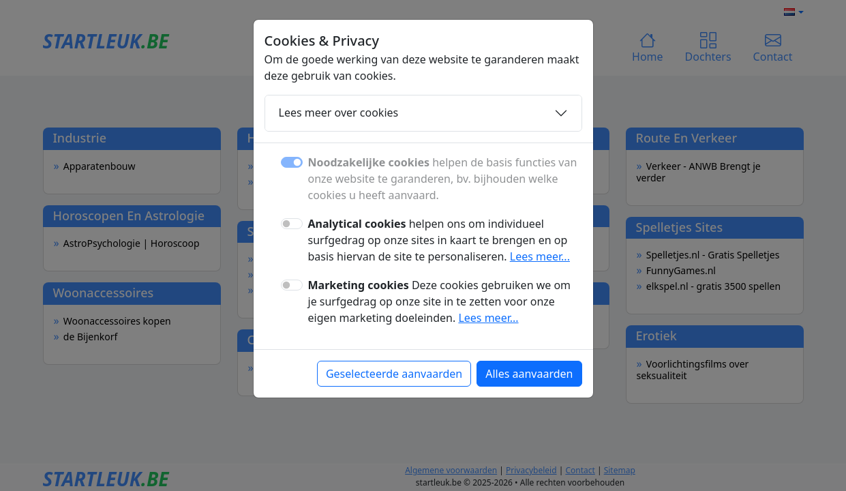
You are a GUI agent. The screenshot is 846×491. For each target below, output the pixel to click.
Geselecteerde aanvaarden (394, 373)
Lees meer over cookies (339, 112)
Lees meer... (540, 256)
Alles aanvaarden (529, 373)
